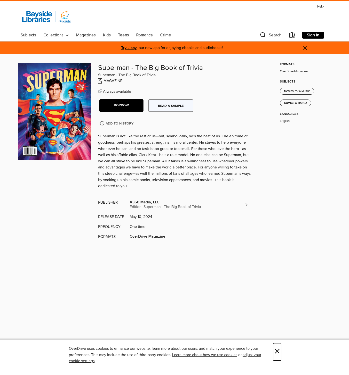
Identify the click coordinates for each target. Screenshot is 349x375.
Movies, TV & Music (297, 91)
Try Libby (129, 47)
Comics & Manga (295, 103)
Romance (144, 35)
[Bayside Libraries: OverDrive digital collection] (46, 16)
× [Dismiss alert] (305, 48)
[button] (270, 36)
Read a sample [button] (171, 106)
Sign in (313, 35)
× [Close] (277, 352)
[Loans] (292, 36)
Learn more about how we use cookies (204, 354)
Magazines (86, 35)
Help (320, 6)
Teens (123, 35)
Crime (165, 35)
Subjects (28, 35)
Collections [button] (56, 35)
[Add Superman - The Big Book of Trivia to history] (117, 124)
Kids (107, 35)
